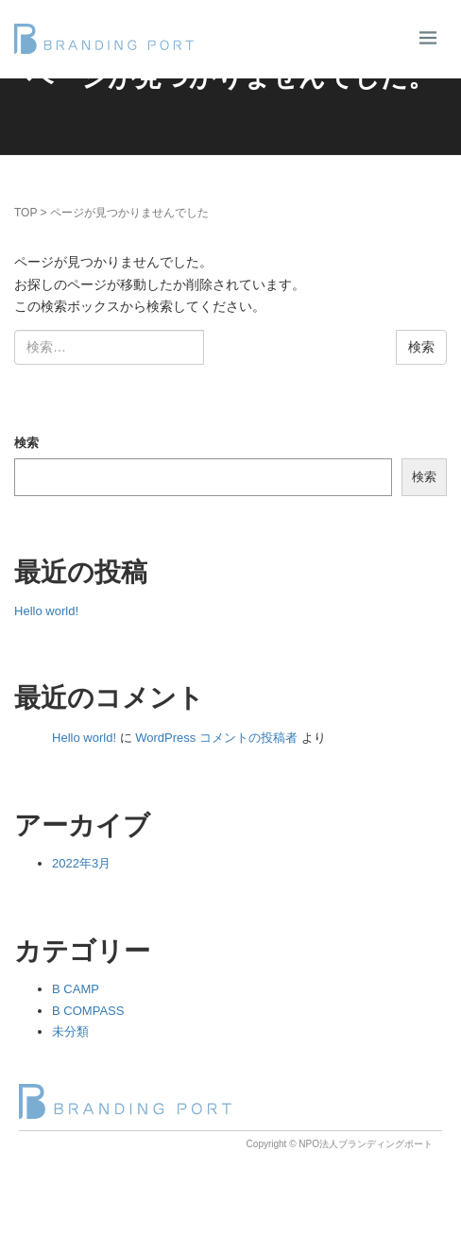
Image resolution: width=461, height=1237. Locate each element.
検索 (26, 443)
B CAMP (75, 989)
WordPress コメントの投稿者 (216, 737)
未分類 (70, 1031)
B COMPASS (88, 1011)
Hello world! (46, 611)
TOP (25, 212)
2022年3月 (81, 863)
